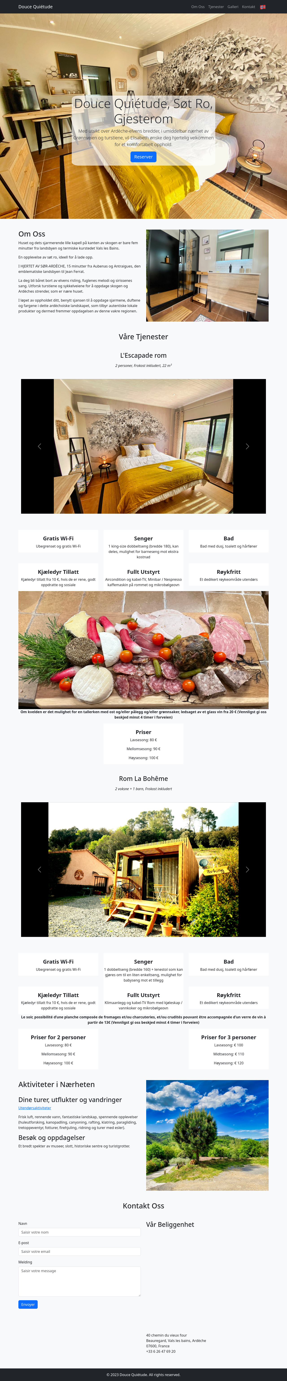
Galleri (233, 6)
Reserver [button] (143, 157)
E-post (23, 1242)
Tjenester (216, 6)
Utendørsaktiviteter (34, 1107)
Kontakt (248, 6)
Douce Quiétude (35, 7)
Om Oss (197, 6)
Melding (25, 1262)
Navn (22, 1223)
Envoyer (28, 1304)
